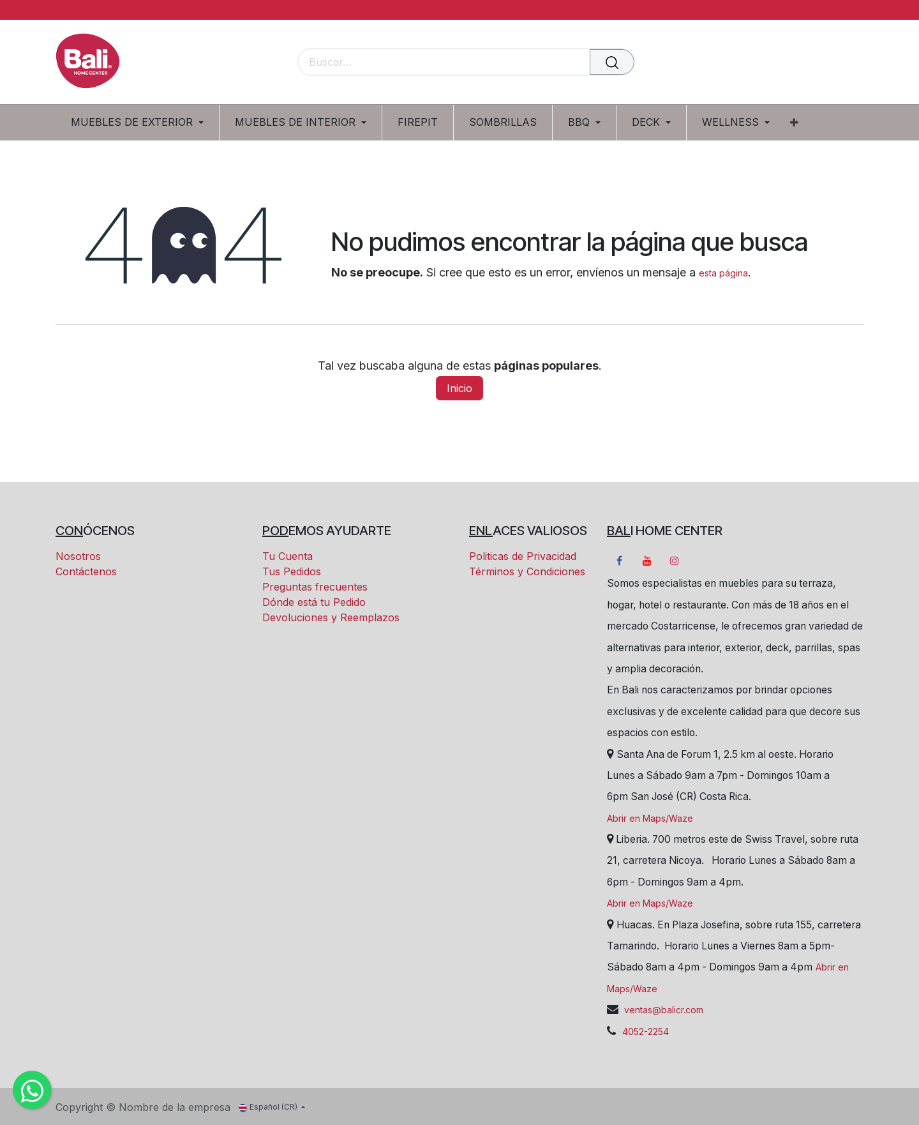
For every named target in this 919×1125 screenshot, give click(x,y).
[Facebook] (619, 560)
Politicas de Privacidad (522, 556)
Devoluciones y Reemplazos (331, 617)
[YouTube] (647, 560)
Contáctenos (86, 571)
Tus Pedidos (291, 571)
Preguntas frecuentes (315, 586)
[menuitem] (142, 122)
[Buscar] (612, 62)
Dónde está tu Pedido (314, 602)
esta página (723, 273)
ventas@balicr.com (662, 1009)
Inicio (459, 388)
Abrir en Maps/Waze (650, 818)
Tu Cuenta (287, 556)
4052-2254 (645, 1031)
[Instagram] (674, 560)
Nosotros (78, 556)
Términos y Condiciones (527, 571)
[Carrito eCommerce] (809, 63)
